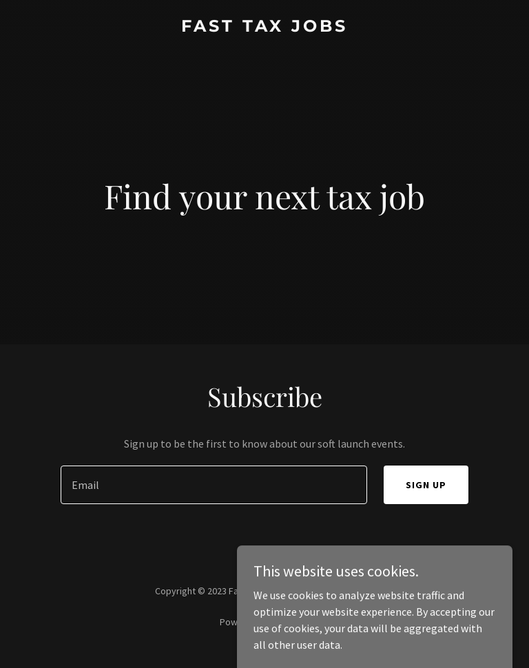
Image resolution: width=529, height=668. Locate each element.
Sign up (426, 485)
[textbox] (214, 485)
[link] (264, 27)
